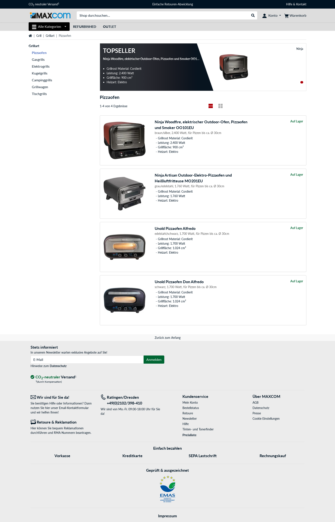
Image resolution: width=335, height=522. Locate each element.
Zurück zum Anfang (168, 337)
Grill (38, 35)
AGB (256, 402)
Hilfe (289, 4)
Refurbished (84, 26)
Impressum (167, 515)
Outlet (109, 26)
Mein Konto (190, 402)
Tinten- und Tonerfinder (198, 429)
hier (47, 408)
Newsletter (189, 418)
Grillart (50, 35)
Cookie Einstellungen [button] (266, 418)
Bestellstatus (190, 408)
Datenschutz (58, 366)
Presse (257, 413)
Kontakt (301, 4)
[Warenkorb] (295, 15)
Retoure (187, 413)
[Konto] (271, 15)
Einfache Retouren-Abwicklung (172, 4)
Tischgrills (39, 94)
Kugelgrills (39, 73)
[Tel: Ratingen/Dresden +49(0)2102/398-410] (132, 400)
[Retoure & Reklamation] (62, 422)
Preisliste (189, 435)
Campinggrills (42, 80)
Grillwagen (40, 87)
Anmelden (154, 359)
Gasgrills (38, 59)
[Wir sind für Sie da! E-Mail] (62, 397)
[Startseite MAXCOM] (50, 15)
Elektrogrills (41, 66)
